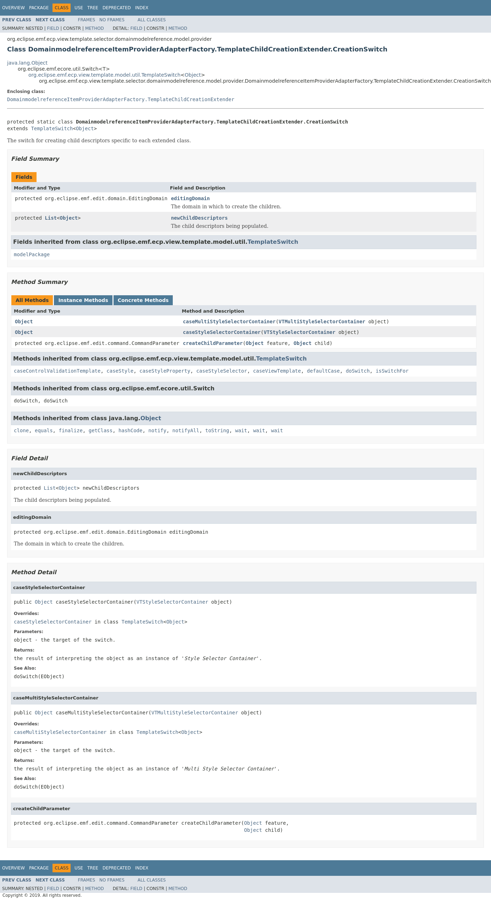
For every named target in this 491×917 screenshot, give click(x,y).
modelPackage (32, 254)
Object (193, 75)
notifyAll (185, 430)
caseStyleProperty (164, 371)
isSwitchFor (392, 371)
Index (142, 7)
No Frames (112, 19)
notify (157, 430)
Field (53, 28)
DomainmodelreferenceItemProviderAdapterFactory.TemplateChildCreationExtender (121, 99)
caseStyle (119, 371)
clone (21, 430)
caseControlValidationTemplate (57, 371)
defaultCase (323, 371)
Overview (13, 7)
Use (79, 7)
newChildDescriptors (199, 218)
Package (39, 7)
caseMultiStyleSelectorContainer (229, 321)
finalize (70, 430)
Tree (92, 7)
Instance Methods (83, 300)
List (51, 218)
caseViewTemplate (277, 371)
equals (44, 430)
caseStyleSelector (221, 371)
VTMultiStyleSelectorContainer (321, 321)
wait (241, 430)
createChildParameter (213, 343)
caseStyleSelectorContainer (222, 332)
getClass (100, 430)
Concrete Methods (143, 300)
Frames (86, 19)
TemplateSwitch (52, 128)
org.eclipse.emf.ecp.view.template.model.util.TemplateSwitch (104, 75)
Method (94, 28)
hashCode (130, 430)
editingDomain (190, 198)
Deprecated (117, 7)
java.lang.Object (27, 63)
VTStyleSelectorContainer (299, 332)
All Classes (152, 19)
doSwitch (358, 371)
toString (217, 430)
